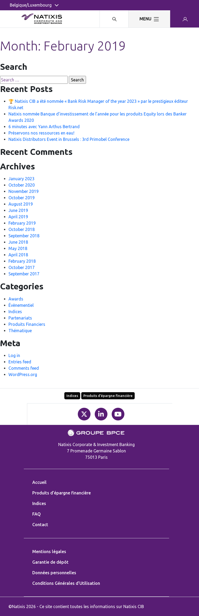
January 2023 (21, 178)
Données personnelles (54, 572)
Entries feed (19, 361)
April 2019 (18, 216)
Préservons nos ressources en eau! (41, 133)
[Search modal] (114, 18)
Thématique (20, 330)
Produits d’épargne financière (108, 395)
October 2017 (21, 267)
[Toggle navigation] (149, 18)
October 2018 (21, 229)
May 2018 (17, 248)
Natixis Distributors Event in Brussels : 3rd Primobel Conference (68, 139)
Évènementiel (21, 305)
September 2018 (23, 235)
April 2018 (18, 254)
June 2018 (18, 242)
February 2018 (22, 261)
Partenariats (20, 318)
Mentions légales (49, 551)
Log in (14, 355)
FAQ (36, 514)
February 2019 (22, 223)
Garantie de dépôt (50, 562)
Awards (15, 299)
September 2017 (23, 273)
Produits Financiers (26, 324)
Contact (40, 524)
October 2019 (21, 197)
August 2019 (20, 204)
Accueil (39, 482)
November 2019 (23, 191)
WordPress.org (22, 374)
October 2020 (21, 185)
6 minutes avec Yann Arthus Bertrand (44, 126)
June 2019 (18, 210)
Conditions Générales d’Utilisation (66, 583)
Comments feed (23, 368)
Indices (15, 311)
